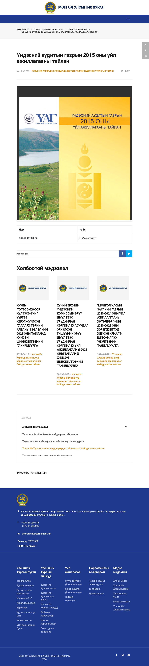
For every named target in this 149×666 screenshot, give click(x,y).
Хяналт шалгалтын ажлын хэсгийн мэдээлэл (47, 455)
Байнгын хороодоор (47, 614)
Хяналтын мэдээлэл (79, 29)
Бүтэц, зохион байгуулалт (24, 592)
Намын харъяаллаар (48, 622)
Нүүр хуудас (23, 29)
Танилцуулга (24, 581)
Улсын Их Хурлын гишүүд (49, 606)
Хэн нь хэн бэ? (24, 598)
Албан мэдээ (120, 581)
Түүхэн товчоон (25, 585)
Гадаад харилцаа (70, 599)
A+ (145, 56)
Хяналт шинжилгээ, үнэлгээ (48, 29)
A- (145, 44)
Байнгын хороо (121, 601)
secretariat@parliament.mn (36, 533)
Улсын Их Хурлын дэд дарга (47, 596)
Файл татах (87, 238)
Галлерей (94, 589)
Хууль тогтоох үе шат (26, 614)
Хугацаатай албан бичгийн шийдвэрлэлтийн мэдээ (50, 434)
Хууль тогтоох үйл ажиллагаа (73, 583)
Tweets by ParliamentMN (32, 472)
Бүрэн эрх (22, 607)
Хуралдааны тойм (120, 595)
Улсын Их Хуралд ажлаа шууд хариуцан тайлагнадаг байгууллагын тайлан (60, 32)
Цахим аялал (96, 593)
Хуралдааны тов (26, 603)
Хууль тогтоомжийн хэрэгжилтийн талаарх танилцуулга (53, 441)
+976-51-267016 (30, 522)
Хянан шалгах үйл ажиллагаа (73, 591)
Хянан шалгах (24, 620)
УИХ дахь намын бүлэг (26, 627)
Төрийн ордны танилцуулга (97, 583)
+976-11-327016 (30, 526)
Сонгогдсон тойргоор (47, 630)
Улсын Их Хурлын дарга (48, 587)
